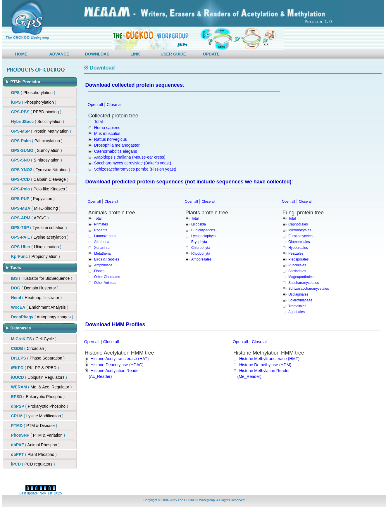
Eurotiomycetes (300, 236)
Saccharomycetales (303, 283)
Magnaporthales (300, 277)
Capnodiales (298, 224)
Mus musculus (107, 133)
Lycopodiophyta (203, 236)
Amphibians (103, 265)
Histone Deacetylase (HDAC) (117, 364)
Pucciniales (297, 265)
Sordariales (297, 271)
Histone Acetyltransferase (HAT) (120, 358)
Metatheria (102, 253)
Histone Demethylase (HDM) (265, 364)
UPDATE (211, 54)
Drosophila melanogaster (117, 145)
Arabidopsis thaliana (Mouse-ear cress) (130, 157)
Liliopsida (198, 224)
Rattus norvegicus (110, 139)
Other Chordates (107, 277)
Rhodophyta (200, 253)
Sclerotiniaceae (300, 300)
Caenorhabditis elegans (115, 151)
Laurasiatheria (105, 236)
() (36, 112)
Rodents (100, 230)
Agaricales (296, 312)
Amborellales (201, 259)
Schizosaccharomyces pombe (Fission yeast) (135, 169)
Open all (95, 104)
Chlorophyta (200, 248)
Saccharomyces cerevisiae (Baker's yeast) (132, 163)
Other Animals (105, 283)
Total (98, 121)
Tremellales (297, 306)
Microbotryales (299, 230)
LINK (135, 54)
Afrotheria (101, 242)
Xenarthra (102, 248)
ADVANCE (59, 54)
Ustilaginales (298, 294)
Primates (101, 224)
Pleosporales (298, 259)
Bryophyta (199, 242)
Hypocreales (298, 248)
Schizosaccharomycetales (308, 289)
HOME (21, 54)
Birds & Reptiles (106, 259)
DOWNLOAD (97, 54)
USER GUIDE (173, 54)
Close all (115, 104)
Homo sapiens (107, 127)
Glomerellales (299, 242)
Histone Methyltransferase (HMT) (269, 358)
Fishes (99, 271)
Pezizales (295, 253)
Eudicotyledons (203, 230)
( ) (33, 92)
